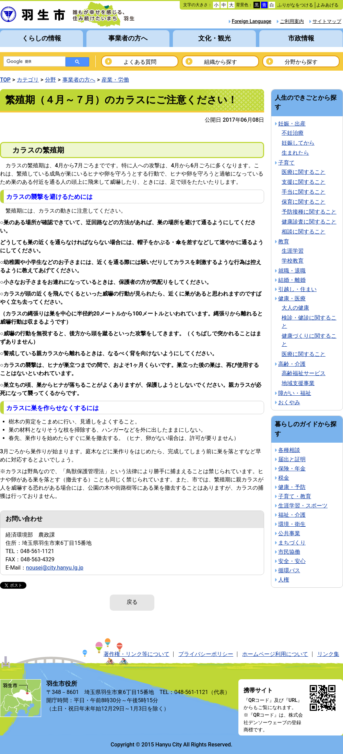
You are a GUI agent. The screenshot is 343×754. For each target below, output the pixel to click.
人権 (283, 579)
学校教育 (293, 261)
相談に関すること (304, 231)
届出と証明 (292, 459)
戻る (132, 602)
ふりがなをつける (295, 5)
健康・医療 (292, 298)
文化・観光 (214, 38)
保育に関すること (304, 202)
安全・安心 (292, 561)
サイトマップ (326, 21)
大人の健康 (295, 307)
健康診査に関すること (309, 221)
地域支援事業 (298, 383)
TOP (5, 79)
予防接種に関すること (309, 211)
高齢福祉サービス (304, 373)
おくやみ (289, 402)
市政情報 (301, 38)
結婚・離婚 (292, 280)
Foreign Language (251, 21)
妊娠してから (298, 143)
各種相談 (289, 450)
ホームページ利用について (275, 654)
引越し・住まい (297, 289)
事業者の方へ (127, 38)
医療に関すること (304, 172)
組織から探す (220, 62)
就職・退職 (292, 270)
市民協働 (289, 552)
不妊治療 (293, 133)
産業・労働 (115, 79)
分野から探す (301, 62)
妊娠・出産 (292, 123)
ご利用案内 (292, 21)
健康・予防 (292, 487)
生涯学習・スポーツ (303, 505)
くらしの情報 (41, 38)
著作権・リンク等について (136, 654)
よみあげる (327, 5)
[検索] (34, 62)
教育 (283, 241)
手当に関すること (304, 192)
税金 (283, 478)
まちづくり (292, 542)
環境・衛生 (292, 524)
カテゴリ (28, 79)
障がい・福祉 (294, 393)
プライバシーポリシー (205, 654)
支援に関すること (304, 182)
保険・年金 (292, 468)
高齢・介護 (292, 364)
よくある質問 (139, 62)
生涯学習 (293, 251)
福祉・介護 (292, 515)
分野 (50, 79)
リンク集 (328, 654)
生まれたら (295, 152)
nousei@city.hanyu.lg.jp (54, 567)
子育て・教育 (294, 496)
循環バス (289, 570)
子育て (286, 162)
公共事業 (289, 533)
